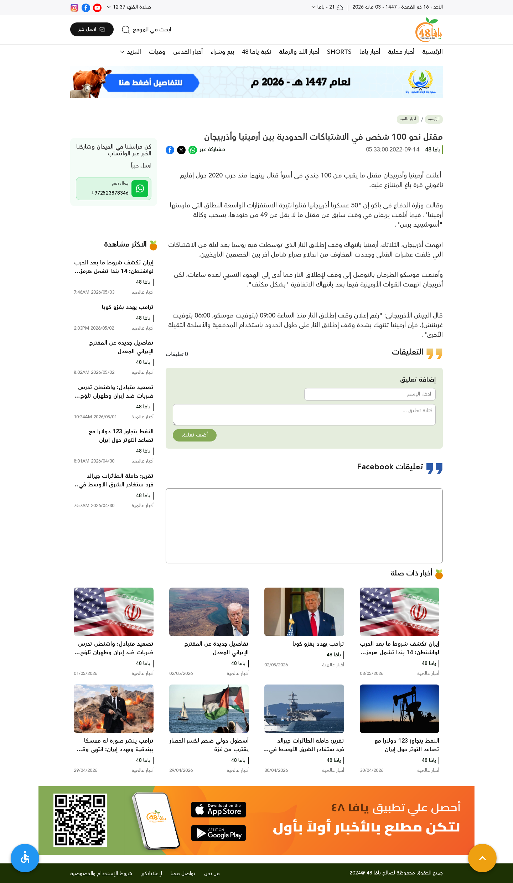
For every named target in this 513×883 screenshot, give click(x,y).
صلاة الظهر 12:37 (131, 7)
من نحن (212, 874)
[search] (146, 29)
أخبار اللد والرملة (299, 52)
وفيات (157, 52)
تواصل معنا (183, 874)
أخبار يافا (369, 52)
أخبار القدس (188, 52)
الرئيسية (432, 52)
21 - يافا (329, 7)
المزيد (133, 52)
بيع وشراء (222, 52)
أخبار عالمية (408, 119)
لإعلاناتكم (151, 874)
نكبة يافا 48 (256, 52)
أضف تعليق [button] (195, 435)
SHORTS (339, 52)
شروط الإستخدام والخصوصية (101, 874)
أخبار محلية (401, 52)
